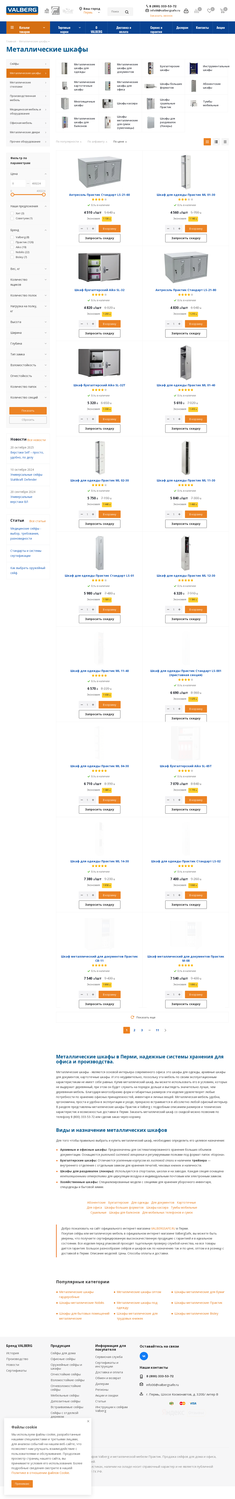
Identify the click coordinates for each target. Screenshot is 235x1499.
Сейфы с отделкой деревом (64, 1415)
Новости (12, 1365)
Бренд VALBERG (19, 1345)
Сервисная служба (108, 1357)
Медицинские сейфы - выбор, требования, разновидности (25, 533)
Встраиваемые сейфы (67, 1407)
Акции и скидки (106, 1395)
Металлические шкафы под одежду (137, 1305)
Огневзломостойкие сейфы (66, 1388)
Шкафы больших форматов (124, 1207)
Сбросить (28, 420)
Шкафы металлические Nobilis (81, 1302)
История (12, 1353)
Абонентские (96, 1202)
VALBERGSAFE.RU (163, 1228)
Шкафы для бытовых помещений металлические (84, 1315)
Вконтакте (144, 1356)
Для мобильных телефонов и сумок (167, 1212)
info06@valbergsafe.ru (165, 10)
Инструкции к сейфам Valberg (111, 1409)
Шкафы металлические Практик (198, 1302)
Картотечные (186, 1202)
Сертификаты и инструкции (106, 1364)
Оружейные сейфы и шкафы (66, 1366)
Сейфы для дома (63, 1353)
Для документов (162, 1202)
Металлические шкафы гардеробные (76, 1294)
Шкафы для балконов (124, 1212)
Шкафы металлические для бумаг (199, 1292)
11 (157, 1030)
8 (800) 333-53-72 (162, 6)
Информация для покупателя (110, 1347)
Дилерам (102, 1384)
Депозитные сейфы (65, 1401)
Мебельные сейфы (65, 1395)
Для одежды (140, 1202)
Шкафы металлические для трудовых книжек (137, 1315)
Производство (17, 1359)
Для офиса (94, 1207)
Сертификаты (16, 1370)
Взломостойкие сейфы (67, 1380)
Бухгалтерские (118, 1202)
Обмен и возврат (108, 1378)
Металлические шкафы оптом (139, 1292)
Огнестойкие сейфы (66, 1374)
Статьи (100, 1401)
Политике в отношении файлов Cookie (40, 1473)
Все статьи (37, 521)
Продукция (60, 1345)
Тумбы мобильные (184, 1207)
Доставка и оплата (109, 1372)
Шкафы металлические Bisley (196, 1313)
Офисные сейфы (63, 1359)
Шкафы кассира (157, 1207)
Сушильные (98, 1212)
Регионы (101, 1389)
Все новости (36, 440)
